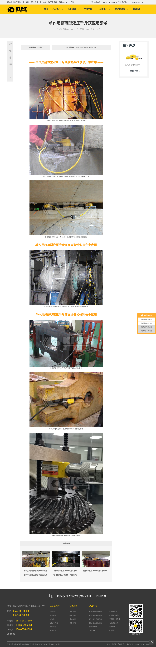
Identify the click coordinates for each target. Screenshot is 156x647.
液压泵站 (112, 630)
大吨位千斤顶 (144, 644)
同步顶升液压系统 (95, 612)
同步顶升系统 (111, 644)
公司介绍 (53, 612)
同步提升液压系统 (95, 619)
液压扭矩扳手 (114, 615)
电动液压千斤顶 (132, 644)
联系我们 (138, 9)
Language (136, 2)
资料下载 (72, 623)
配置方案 (72, 615)
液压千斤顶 (93, 627)
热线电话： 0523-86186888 (103, 2)
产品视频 (72, 612)
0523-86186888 (21, 610)
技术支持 (89, 9)
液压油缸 (92, 630)
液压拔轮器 (113, 611)
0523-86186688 (21, 615)
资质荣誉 (53, 615)
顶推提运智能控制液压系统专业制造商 (78, 596)
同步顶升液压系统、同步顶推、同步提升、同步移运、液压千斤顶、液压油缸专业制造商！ (41, 2)
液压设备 (112, 627)
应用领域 (73, 9)
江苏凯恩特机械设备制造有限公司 (19, 644)
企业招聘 (53, 630)
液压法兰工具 (114, 623)
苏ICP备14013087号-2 (53, 644)
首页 (46, 9)
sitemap (41, 644)
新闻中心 (104, 9)
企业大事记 (54, 623)
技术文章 (72, 619)
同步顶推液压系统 (95, 615)
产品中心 (57, 9)
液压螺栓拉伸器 (114, 619)
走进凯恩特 (121, 9)
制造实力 (53, 619)
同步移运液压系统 (95, 623)
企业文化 (53, 627)
